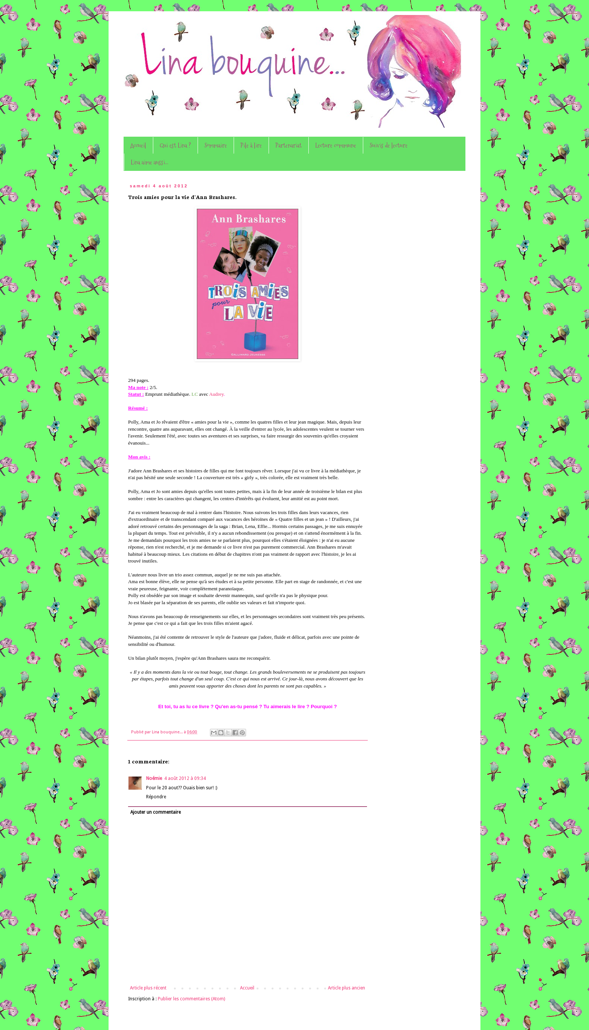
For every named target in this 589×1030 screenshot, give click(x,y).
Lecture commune (335, 145)
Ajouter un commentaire (155, 812)
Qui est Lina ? (175, 145)
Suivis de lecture (389, 145)
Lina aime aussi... (149, 162)
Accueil (138, 145)
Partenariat (288, 145)
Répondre (156, 796)
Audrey (216, 394)
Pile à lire (251, 145)
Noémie (154, 778)
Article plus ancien (346, 988)
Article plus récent (148, 988)
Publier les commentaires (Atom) (191, 998)
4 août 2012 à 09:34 (185, 778)
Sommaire (215, 145)
